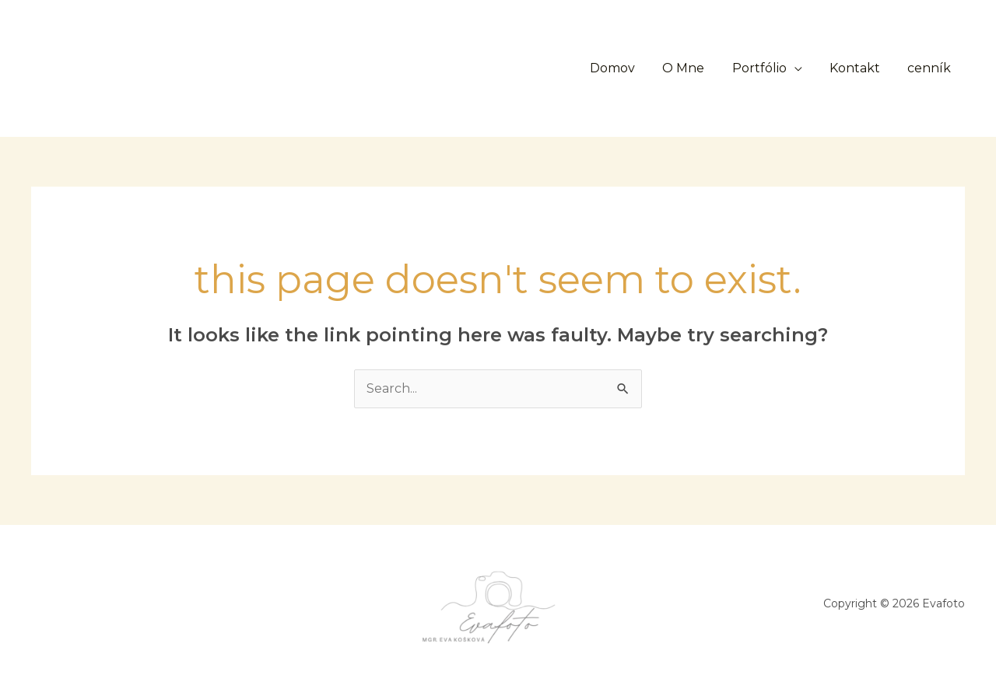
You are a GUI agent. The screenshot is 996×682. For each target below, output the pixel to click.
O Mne (693, 68)
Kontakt (858, 68)
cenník (930, 68)
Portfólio (765, 68)
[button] (458, 68)
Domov (624, 68)
